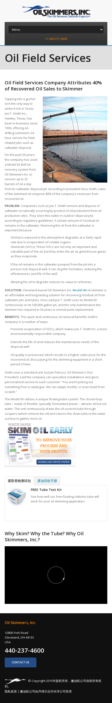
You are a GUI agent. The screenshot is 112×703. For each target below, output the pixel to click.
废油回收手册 (47, 481)
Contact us (20, 662)
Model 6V (80, 290)
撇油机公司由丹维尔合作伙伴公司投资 (46, 691)
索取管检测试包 (19, 481)
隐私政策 (11, 691)
